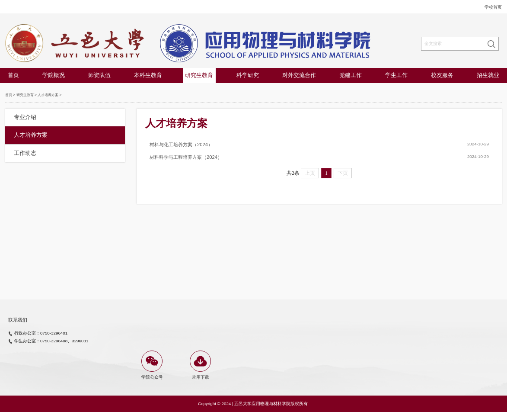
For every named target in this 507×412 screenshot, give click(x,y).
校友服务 (442, 75)
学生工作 (396, 75)
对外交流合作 (299, 75)
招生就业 (488, 75)
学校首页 (493, 7)
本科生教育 (148, 75)
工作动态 (25, 153)
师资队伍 (99, 75)
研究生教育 (199, 75)
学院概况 (53, 75)
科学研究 (247, 75)
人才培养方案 (48, 95)
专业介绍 (25, 117)
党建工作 (350, 75)
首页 (13, 75)
